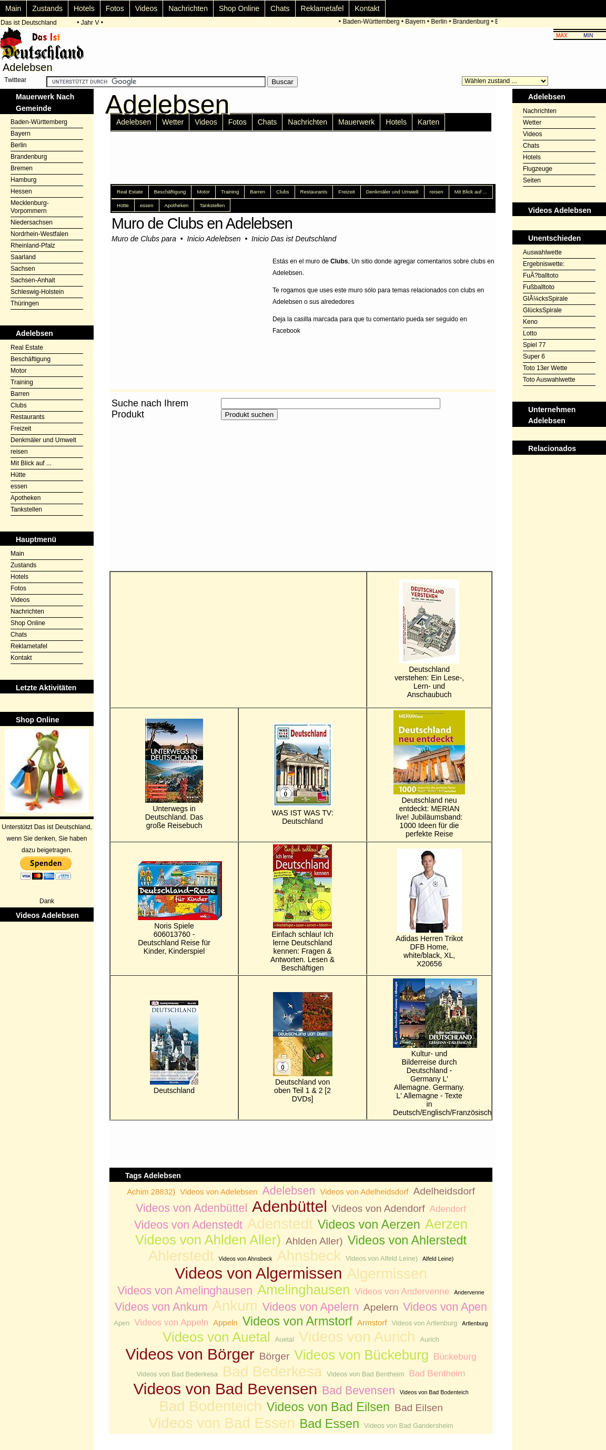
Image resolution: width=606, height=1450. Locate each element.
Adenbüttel (289, 1206)
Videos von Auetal (216, 1337)
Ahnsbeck (309, 1256)
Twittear (15, 80)
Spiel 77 (534, 345)
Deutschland (174, 1047)
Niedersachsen (32, 222)
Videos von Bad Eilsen (328, 1407)
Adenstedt (280, 1224)
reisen (19, 451)
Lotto (530, 333)
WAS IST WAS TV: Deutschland (303, 774)
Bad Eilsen (419, 1407)
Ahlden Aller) (314, 1241)
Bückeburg (455, 1357)
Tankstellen (26, 509)
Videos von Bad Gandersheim (408, 1425)
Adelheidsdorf (443, 1191)
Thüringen (25, 303)
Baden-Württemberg (373, 21)
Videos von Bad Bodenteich (434, 1392)
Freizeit (21, 428)
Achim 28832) (151, 1191)
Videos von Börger (190, 1354)
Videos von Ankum (161, 1307)
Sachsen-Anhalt (33, 280)
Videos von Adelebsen (218, 1191)
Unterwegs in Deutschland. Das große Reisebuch (174, 774)
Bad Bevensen (358, 1390)
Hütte (18, 474)
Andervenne (469, 1292)
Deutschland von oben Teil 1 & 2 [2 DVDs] (302, 1047)
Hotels (84, 8)
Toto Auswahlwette (549, 379)
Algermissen (387, 1273)
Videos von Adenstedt (188, 1225)
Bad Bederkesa (272, 1371)
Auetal (284, 1339)
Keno (530, 321)
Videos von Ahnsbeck (245, 1258)
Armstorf (372, 1322)
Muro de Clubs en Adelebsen (202, 223)
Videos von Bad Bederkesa (177, 1374)
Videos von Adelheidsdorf (364, 1191)
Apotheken (26, 498)
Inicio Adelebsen (213, 238)
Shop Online (239, 8)
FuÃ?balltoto (540, 275)
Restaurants (28, 417)
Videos (146, 8)
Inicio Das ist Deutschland (293, 238)
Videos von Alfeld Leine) (382, 1258)
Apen (121, 1323)
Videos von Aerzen (369, 1224)
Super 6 (534, 356)
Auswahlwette (542, 252)
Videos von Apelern (310, 1307)
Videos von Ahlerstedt (407, 1240)
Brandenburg (473, 21)
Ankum (234, 1306)
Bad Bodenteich (210, 1406)
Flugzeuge (537, 168)
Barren (20, 393)
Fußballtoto (538, 287)
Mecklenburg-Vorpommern (30, 207)
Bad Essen (329, 1424)
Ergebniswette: (543, 264)
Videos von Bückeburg (361, 1354)
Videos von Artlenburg (424, 1323)
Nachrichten (188, 8)
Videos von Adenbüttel (191, 1208)
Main (13, 8)
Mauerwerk (356, 122)
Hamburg (23, 179)
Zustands (47, 8)
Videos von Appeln (171, 1323)
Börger (274, 1356)
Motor (19, 370)
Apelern (380, 1307)
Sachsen (23, 268)
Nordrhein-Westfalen (39, 234)
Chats (280, 8)
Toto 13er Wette (545, 368)
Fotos (115, 8)
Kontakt (367, 8)
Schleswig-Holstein (37, 291)
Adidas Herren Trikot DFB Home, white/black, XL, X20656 (429, 908)
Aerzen (446, 1224)
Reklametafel (322, 8)
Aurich (429, 1339)
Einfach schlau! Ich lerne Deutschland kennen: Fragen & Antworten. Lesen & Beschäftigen (302, 908)
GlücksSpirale (542, 310)
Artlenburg (475, 1323)
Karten (428, 122)
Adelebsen (133, 122)
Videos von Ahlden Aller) (208, 1239)
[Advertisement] (232, 495)
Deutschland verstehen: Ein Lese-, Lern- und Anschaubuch (429, 639)
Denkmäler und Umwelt (43, 440)
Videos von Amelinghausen (184, 1290)
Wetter (173, 122)
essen (19, 486)
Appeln (225, 1322)
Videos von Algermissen (258, 1273)
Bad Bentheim (437, 1373)
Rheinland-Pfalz (33, 245)
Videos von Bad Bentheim (365, 1374)
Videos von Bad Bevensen (225, 1388)
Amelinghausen (303, 1289)
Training (22, 382)
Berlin (441, 21)
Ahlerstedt (181, 1256)
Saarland (23, 257)
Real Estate (27, 347)
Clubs (19, 405)
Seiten (532, 180)
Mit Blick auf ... (31, 463)
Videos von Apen (445, 1307)
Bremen (22, 168)
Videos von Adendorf (378, 1208)
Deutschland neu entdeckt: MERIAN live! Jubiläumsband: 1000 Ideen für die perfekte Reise (429, 774)
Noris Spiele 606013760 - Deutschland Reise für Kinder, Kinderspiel (174, 908)
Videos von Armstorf (297, 1321)
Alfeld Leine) (437, 1258)
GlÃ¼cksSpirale (545, 298)
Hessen (21, 191)
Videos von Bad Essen (221, 1423)
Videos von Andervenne (402, 1291)
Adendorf (448, 1209)
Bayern (418, 21)
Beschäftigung (30, 359)
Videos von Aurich (357, 1337)
